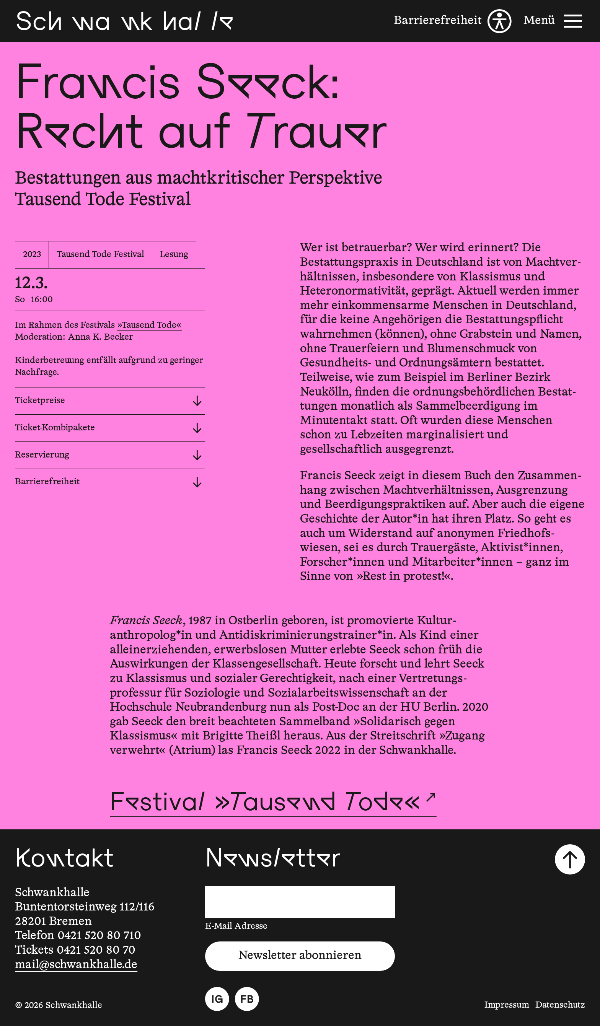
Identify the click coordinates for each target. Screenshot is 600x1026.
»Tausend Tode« (149, 325)
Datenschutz (560, 1005)
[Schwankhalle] (124, 21)
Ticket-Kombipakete (108, 428)
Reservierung (108, 455)
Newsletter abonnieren (300, 956)
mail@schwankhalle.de (76, 965)
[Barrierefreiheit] (453, 21)
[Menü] (554, 21)
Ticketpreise (108, 401)
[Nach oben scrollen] (570, 859)
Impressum (506, 1005)
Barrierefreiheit (108, 482)
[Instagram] (217, 999)
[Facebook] (247, 999)
